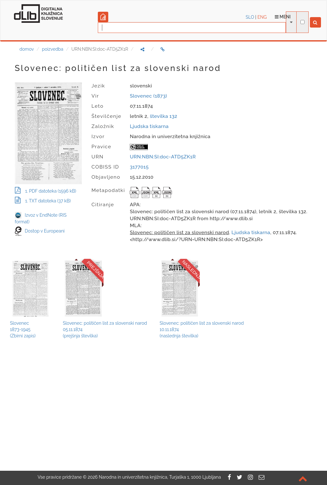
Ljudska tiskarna (149, 126)
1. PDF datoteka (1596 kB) (45, 191)
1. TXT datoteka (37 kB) (43, 200)
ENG (262, 17)
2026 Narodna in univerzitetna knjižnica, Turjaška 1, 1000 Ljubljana (154, 477)
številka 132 (163, 116)
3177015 (139, 167)
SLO (250, 17)
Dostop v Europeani (45, 230)
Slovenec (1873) (148, 96)
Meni (283, 16)
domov (27, 49)
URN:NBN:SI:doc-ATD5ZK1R (163, 157)
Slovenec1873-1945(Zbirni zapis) (23, 329)
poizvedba (52, 49)
